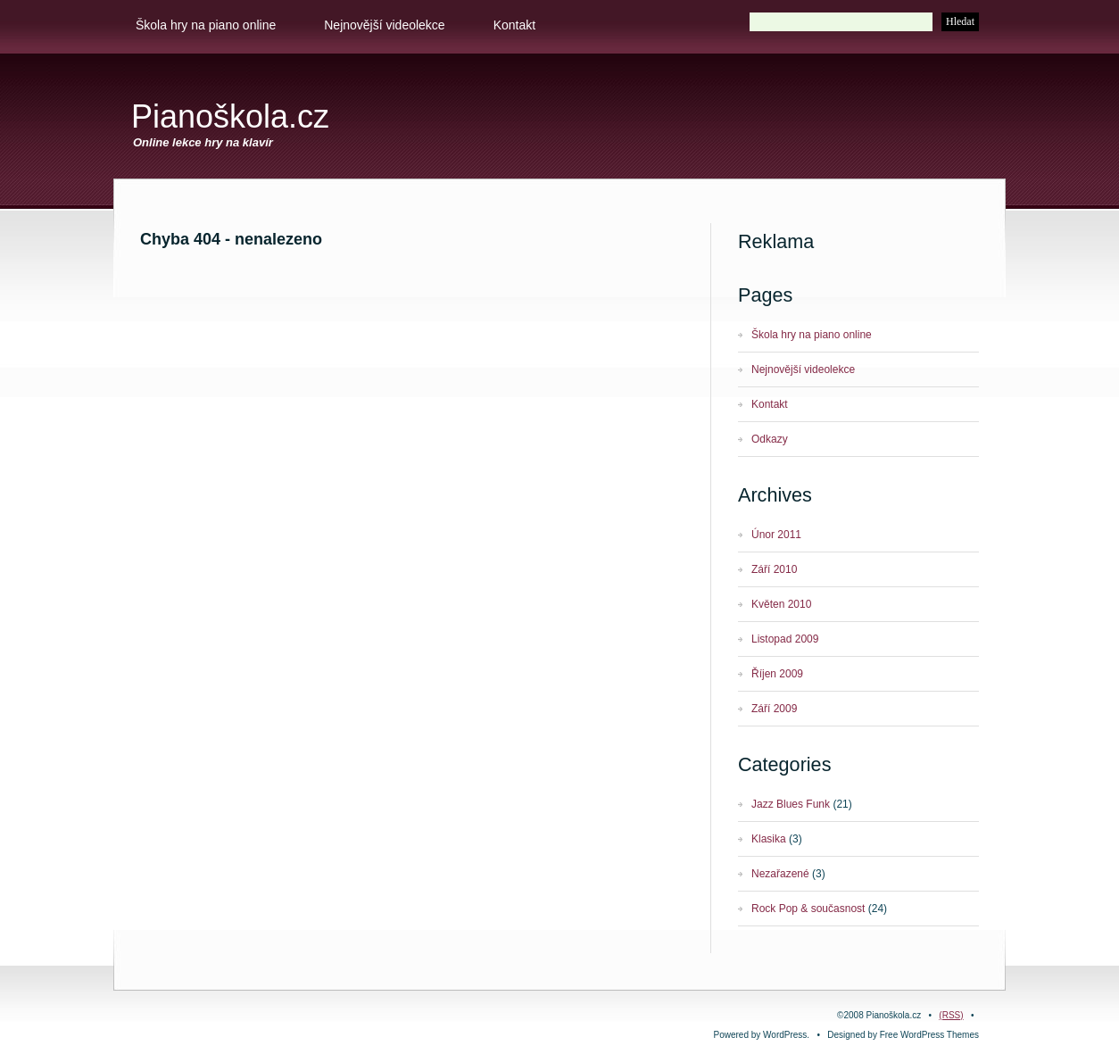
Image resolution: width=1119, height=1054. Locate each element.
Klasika (768, 839)
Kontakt (514, 25)
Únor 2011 (776, 534)
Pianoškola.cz (230, 116)
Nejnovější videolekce (384, 25)
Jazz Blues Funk (790, 804)
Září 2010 (774, 569)
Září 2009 (774, 708)
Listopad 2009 (784, 639)
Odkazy (769, 439)
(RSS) (951, 1015)
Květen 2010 (781, 604)
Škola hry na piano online (206, 25)
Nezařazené (780, 873)
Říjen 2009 (777, 674)
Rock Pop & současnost (808, 908)
